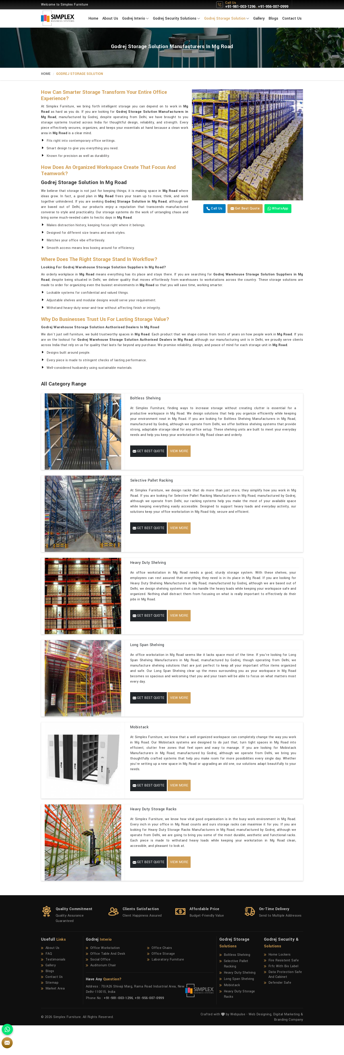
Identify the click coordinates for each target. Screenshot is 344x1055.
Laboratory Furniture (165, 989)
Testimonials (53, 989)
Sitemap (50, 1012)
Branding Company (288, 1049)
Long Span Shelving (147, 659)
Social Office (98, 989)
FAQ (46, 983)
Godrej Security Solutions (176, 18)
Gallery (259, 18)
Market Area (53, 1018)
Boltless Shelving (145, 398)
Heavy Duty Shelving (148, 572)
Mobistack (139, 746)
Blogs (273, 18)
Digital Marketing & (288, 1044)
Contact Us (292, 18)
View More (179, 451)
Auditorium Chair (101, 995)
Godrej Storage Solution (226, 18)
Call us (214, 208)
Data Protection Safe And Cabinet (283, 1004)
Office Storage (161, 983)
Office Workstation (103, 977)
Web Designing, (260, 1044)
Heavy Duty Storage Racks (153, 833)
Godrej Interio (135, 18)
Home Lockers (277, 984)
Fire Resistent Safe (281, 990)
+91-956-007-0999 (273, 7)
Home (93, 18)
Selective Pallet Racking (151, 485)
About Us (110, 18)
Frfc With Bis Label (281, 995)
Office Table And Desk (105, 983)
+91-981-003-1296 (240, 7)
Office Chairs (159, 977)
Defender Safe (277, 1012)
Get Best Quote (245, 208)
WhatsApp (278, 208)
